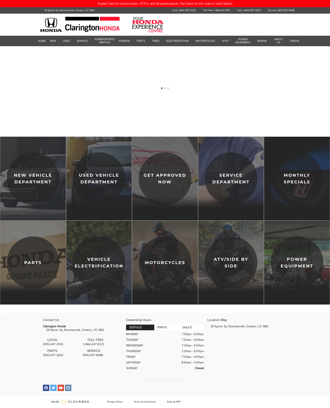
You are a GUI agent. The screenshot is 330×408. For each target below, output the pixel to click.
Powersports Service (104, 41)
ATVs (226, 40)
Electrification (179, 40)
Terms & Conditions (145, 401)
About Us (279, 41)
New (54, 40)
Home (42, 40)
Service (83, 40)
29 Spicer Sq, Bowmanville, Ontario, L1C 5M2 (69, 10)
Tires (157, 40)
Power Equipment (244, 41)
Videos (294, 40)
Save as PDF (174, 401)
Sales (187, 327)
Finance (126, 40)
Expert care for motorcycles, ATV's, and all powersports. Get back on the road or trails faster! (165, 3)
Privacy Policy (115, 401)
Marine (263, 40)
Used (67, 40)
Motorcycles (207, 40)
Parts (142, 40)
